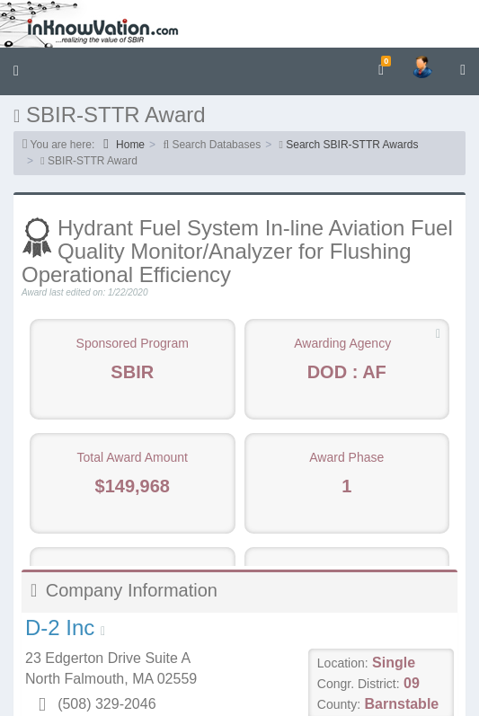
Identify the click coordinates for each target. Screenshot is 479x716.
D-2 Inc (59, 627)
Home (124, 144)
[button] (16, 71)
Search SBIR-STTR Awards (352, 144)
